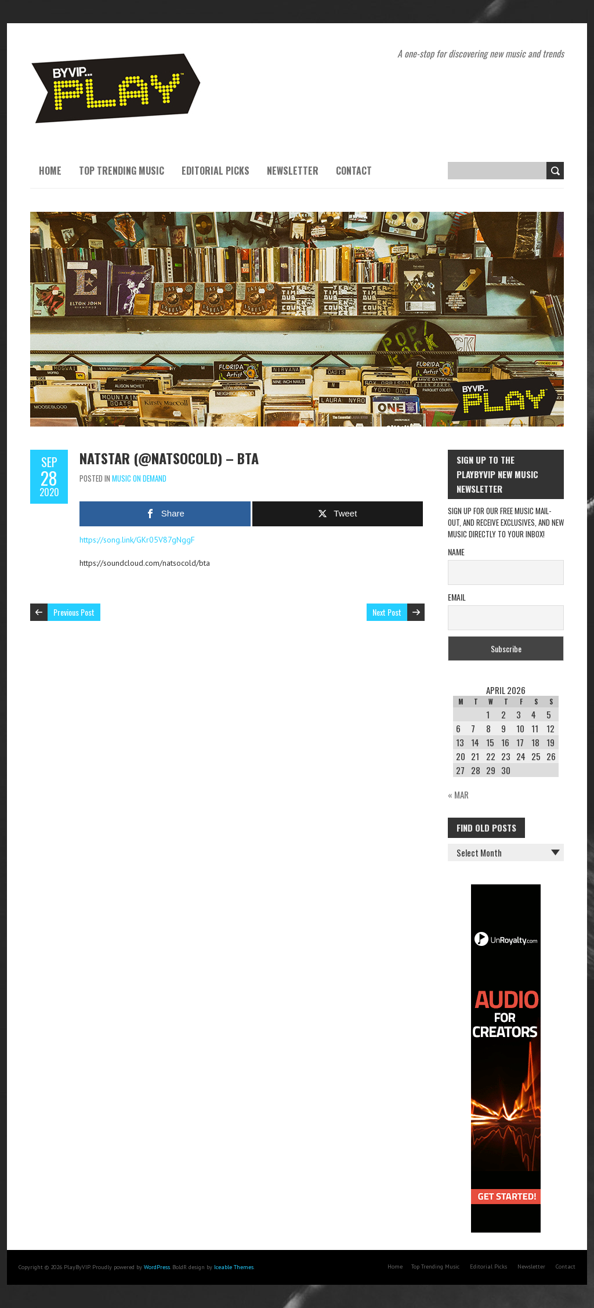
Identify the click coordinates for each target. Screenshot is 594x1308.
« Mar (458, 794)
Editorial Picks (215, 171)
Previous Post (74, 612)
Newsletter (292, 171)
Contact (354, 171)
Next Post (386, 612)
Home (50, 171)
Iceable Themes (233, 1267)
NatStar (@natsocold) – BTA (169, 457)
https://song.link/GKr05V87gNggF (137, 539)
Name (456, 551)
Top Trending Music (121, 171)
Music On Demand (139, 478)
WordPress (157, 1267)
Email (457, 597)
